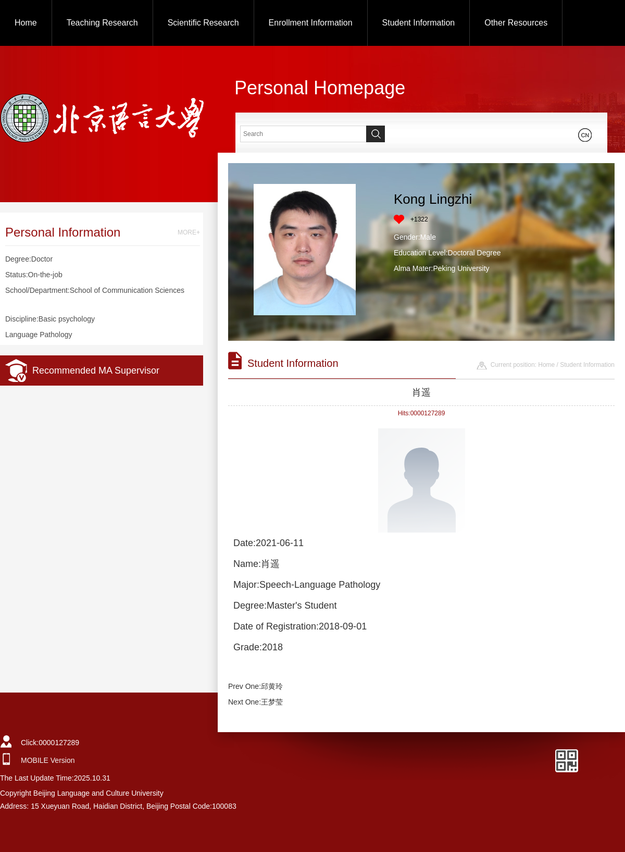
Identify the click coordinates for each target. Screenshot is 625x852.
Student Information (418, 22)
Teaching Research (102, 22)
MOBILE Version (48, 760)
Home (26, 22)
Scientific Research (203, 22)
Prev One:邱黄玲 (255, 686)
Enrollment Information (311, 22)
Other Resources (515, 22)
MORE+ (189, 232)
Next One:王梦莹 (255, 702)
